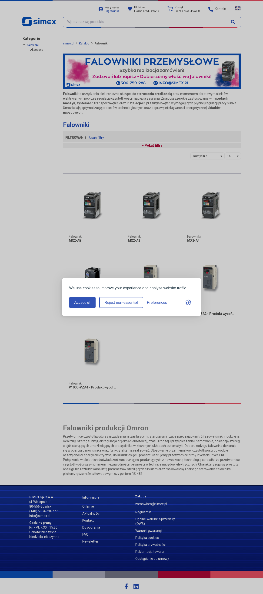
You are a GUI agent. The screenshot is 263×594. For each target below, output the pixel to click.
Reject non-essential (121, 302)
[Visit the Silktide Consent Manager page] (188, 302)
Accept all (82, 302)
